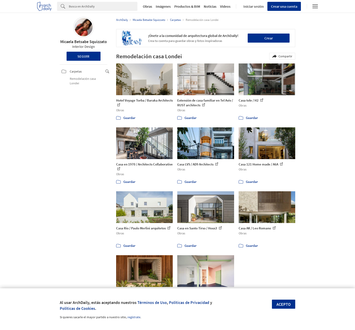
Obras (147, 6)
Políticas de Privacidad (189, 302)
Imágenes (163, 6)
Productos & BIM (187, 6)
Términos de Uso (152, 302)
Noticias (210, 6)
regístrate (133, 317)
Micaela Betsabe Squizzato (83, 41)
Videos (225, 6)
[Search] (103, 6)
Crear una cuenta (284, 6)
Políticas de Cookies (77, 308)
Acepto (283, 304)
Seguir (83, 56)
